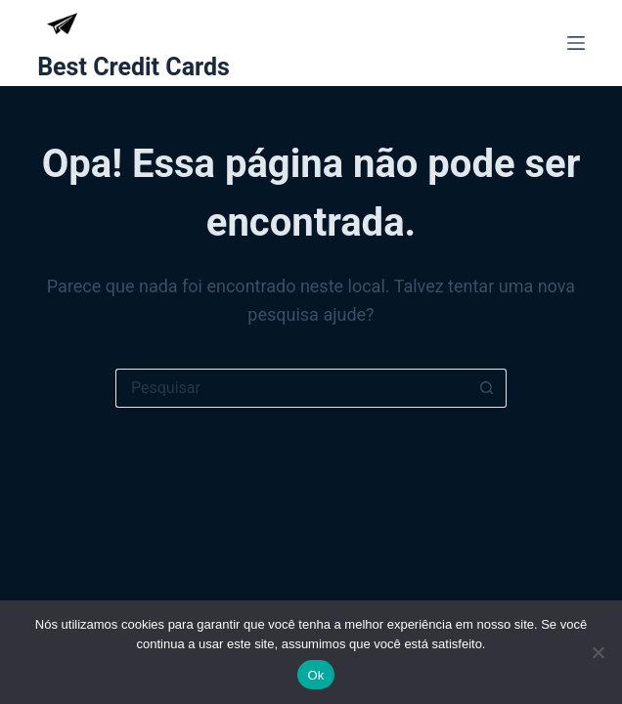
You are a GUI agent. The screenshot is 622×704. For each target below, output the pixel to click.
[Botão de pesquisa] (487, 388)
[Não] (597, 652)
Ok (315, 675)
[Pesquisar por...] (291, 388)
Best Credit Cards (133, 67)
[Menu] (576, 43)
